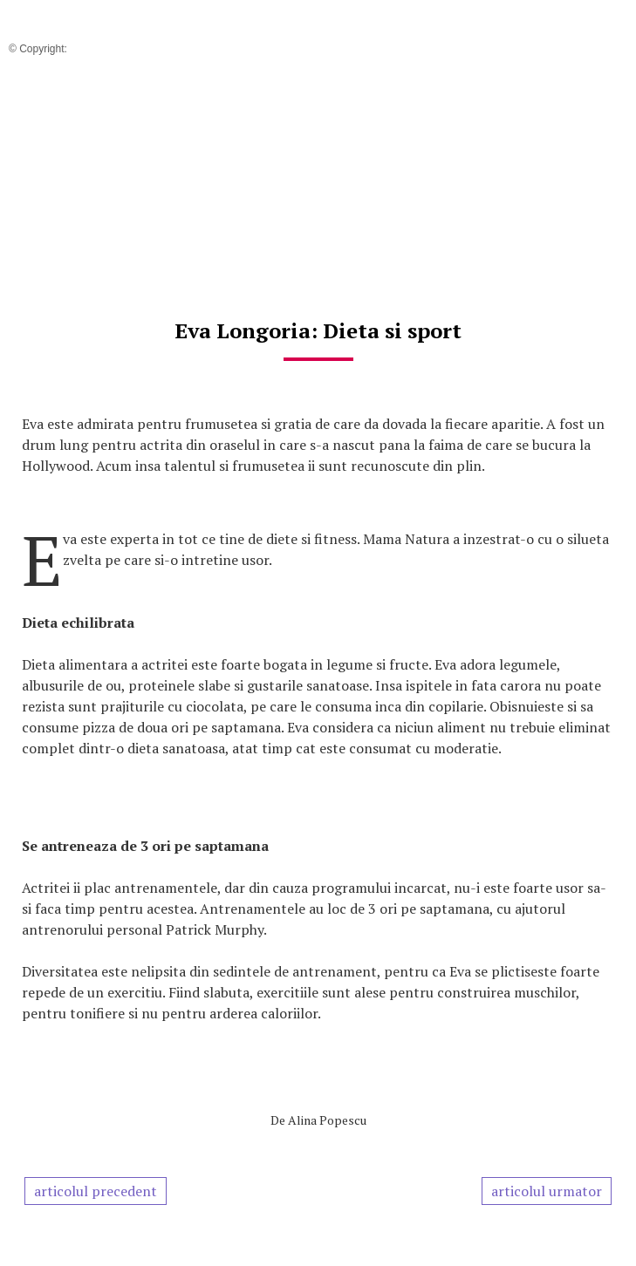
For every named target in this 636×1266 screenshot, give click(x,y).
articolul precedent (95, 1191)
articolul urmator (546, 1191)
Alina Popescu (327, 1120)
